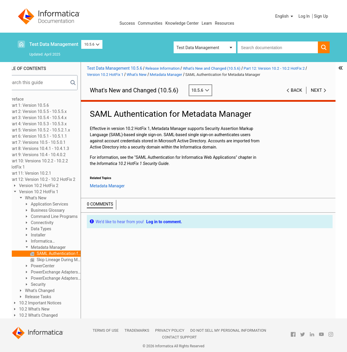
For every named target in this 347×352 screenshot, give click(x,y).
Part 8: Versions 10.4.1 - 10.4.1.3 (51, 148)
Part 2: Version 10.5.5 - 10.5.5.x (50, 111)
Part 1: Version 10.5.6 (41, 105)
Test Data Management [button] (198, 47)
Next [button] (316, 90)
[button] (284, 16)
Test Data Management (54, 44)
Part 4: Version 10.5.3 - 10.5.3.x (50, 123)
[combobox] (278, 47)
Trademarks (136, 330)
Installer (49, 235)
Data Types (52, 228)
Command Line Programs (65, 216)
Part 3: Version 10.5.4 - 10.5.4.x (50, 117)
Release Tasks (49, 296)
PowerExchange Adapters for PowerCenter (63, 278)
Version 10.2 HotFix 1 (50, 191)
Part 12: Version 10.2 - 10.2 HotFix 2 (54, 179)
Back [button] (296, 90)
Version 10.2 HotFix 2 (50, 185)
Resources (224, 23)
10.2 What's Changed (50, 315)
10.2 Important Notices (51, 303)
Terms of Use (106, 330)
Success (127, 23)
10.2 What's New (46, 309)
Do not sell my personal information (228, 330)
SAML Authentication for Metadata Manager (70, 253)
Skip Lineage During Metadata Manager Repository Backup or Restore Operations (70, 259)
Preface (28, 99)
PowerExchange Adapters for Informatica (63, 272)
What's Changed (51, 290)
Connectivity (53, 222)
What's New (47, 198)
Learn (207, 23)
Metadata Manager (60, 247)
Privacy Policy (169, 330)
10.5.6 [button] (91, 44)
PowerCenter (54, 265)
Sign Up (321, 16)
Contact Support (179, 337)
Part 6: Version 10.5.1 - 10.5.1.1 (50, 136)
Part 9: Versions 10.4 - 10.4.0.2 (49, 154)
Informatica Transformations (51, 241)
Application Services (61, 204)
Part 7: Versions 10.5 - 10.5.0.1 (49, 142)
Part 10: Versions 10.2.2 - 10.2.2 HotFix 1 (50, 164)
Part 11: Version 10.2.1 (42, 173)
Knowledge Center (182, 23)
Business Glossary (59, 210)
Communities (150, 23)
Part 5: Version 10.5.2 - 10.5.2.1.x (51, 130)
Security (50, 284)
